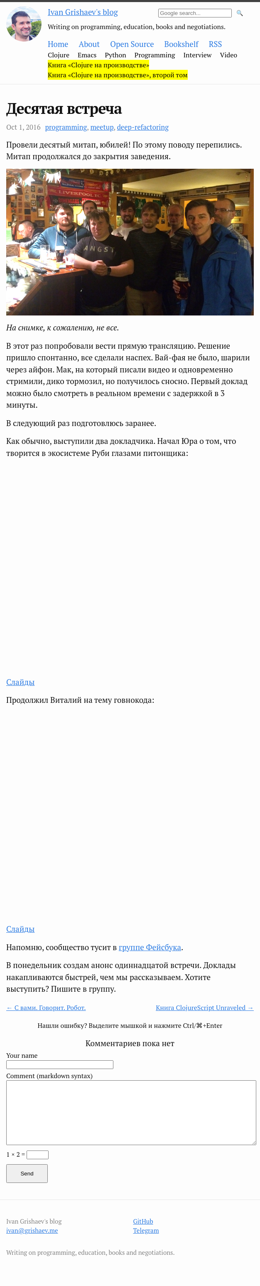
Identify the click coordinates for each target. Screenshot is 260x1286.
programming (66, 127)
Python (115, 54)
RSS (215, 44)
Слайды (20, 682)
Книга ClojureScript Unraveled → (205, 1007)
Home (58, 44)
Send (26, 1173)
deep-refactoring (143, 127)
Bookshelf (181, 44)
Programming (155, 54)
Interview (197, 54)
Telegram (146, 1230)
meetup (101, 127)
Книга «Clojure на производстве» (98, 64)
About (89, 44)
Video (229, 54)
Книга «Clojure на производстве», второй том (118, 74)
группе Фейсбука (150, 947)
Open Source (132, 44)
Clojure (58, 54)
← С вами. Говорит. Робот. (46, 1007)
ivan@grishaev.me (32, 1230)
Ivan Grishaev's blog (83, 12)
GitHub (143, 1221)
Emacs (87, 54)
